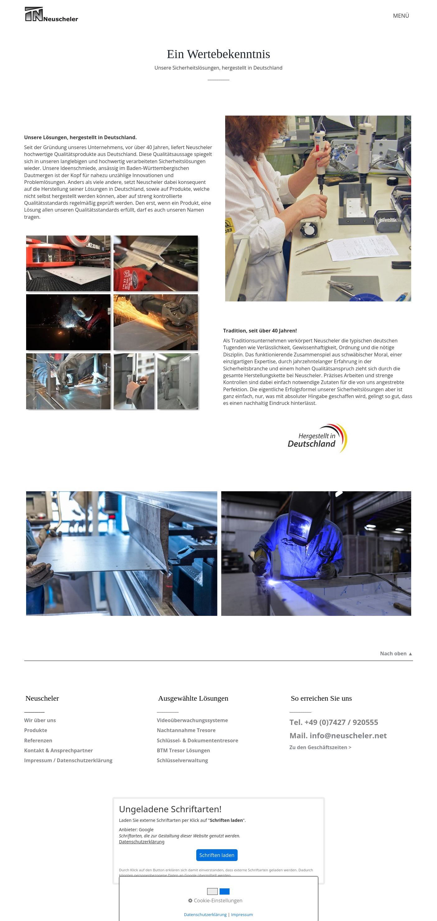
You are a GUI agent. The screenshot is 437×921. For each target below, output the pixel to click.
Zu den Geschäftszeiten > (320, 747)
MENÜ (401, 15)
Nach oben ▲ (396, 653)
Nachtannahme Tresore (186, 730)
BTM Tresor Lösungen (183, 750)
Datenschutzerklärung (142, 842)
